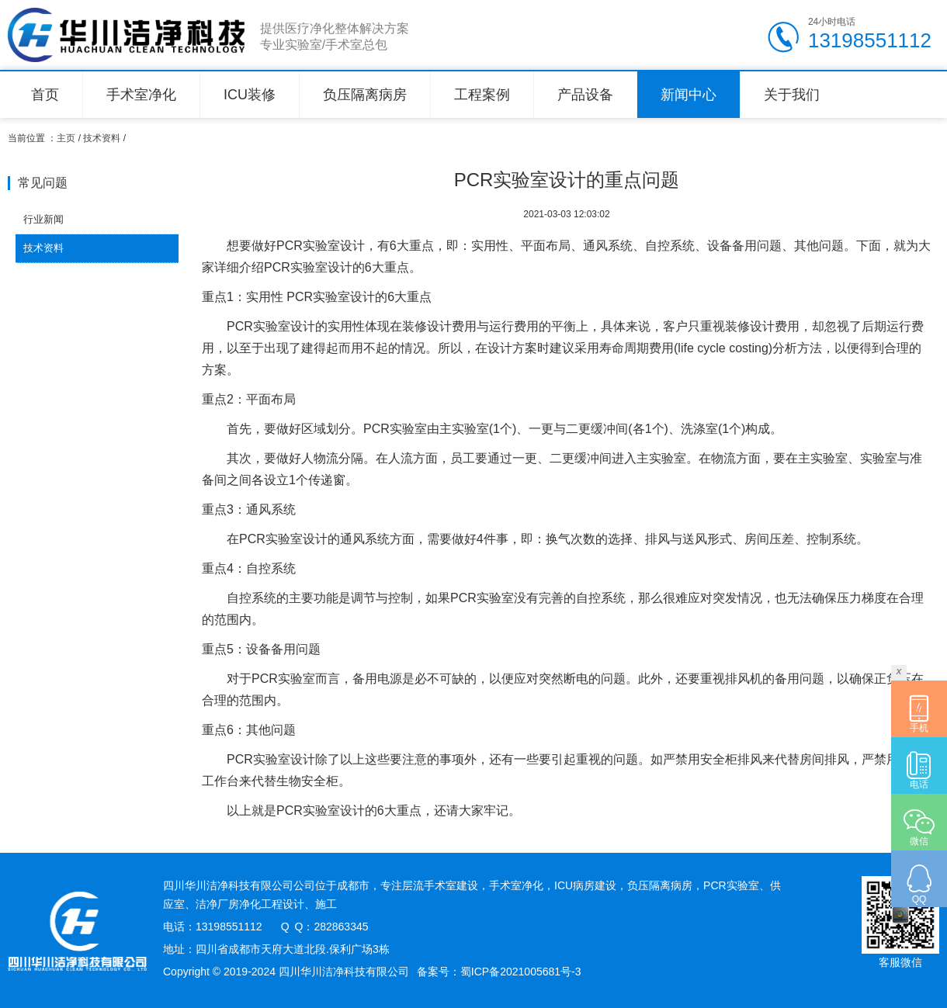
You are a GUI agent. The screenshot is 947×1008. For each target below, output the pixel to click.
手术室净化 (141, 94)
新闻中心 (688, 94)
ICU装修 (250, 94)
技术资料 (101, 138)
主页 (66, 138)
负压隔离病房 (365, 94)
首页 (45, 94)
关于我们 (792, 94)
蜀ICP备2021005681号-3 (520, 971)
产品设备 (585, 94)
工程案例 (482, 94)
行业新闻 (43, 219)
